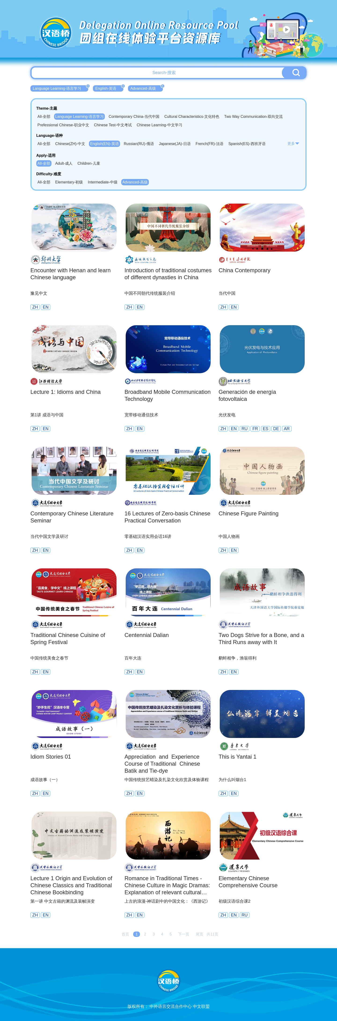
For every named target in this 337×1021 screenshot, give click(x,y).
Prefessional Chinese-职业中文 (63, 125)
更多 (293, 143)
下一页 (183, 934)
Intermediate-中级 (102, 182)
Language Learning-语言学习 (60, 87)
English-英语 (109, 87)
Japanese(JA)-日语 (175, 144)
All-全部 (43, 117)
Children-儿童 (88, 163)
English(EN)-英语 (104, 144)
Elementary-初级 (69, 182)
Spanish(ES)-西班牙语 (247, 144)
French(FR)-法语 (209, 144)
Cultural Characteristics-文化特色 (191, 117)
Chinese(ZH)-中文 (70, 144)
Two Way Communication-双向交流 (253, 117)
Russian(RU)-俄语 (139, 144)
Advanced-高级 (146, 87)
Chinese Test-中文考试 (113, 125)
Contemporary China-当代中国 (134, 117)
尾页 (199, 934)
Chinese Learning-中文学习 (159, 125)
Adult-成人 (64, 163)
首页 (125, 934)
